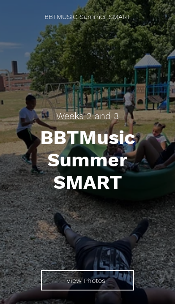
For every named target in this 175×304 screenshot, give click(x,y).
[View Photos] (87, 280)
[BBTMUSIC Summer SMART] (87, 17)
